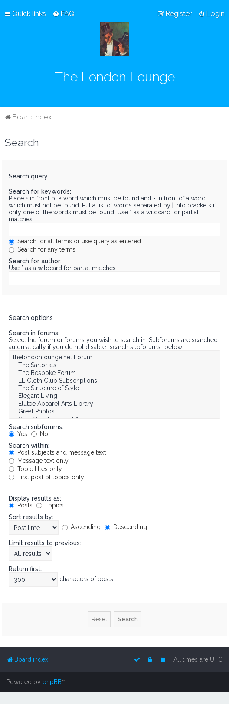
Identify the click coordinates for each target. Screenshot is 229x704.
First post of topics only (46, 477)
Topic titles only (35, 468)
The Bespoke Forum (114, 373)
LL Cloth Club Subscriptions (114, 381)
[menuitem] (63, 13)
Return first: (25, 568)
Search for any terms (42, 249)
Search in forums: (34, 332)
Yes (18, 433)
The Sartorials (114, 365)
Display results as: (35, 498)
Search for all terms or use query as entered (75, 241)
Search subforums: (36, 426)
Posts (21, 505)
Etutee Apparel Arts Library (114, 404)
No (39, 433)
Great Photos (114, 412)
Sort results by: (31, 516)
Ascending (81, 526)
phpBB (52, 681)
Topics (50, 505)
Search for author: (35, 261)
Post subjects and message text (57, 452)
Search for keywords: (40, 191)
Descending (126, 526)
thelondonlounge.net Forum (114, 358)
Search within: (29, 445)
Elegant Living (114, 396)
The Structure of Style (114, 388)
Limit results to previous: (45, 542)
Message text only (39, 460)
